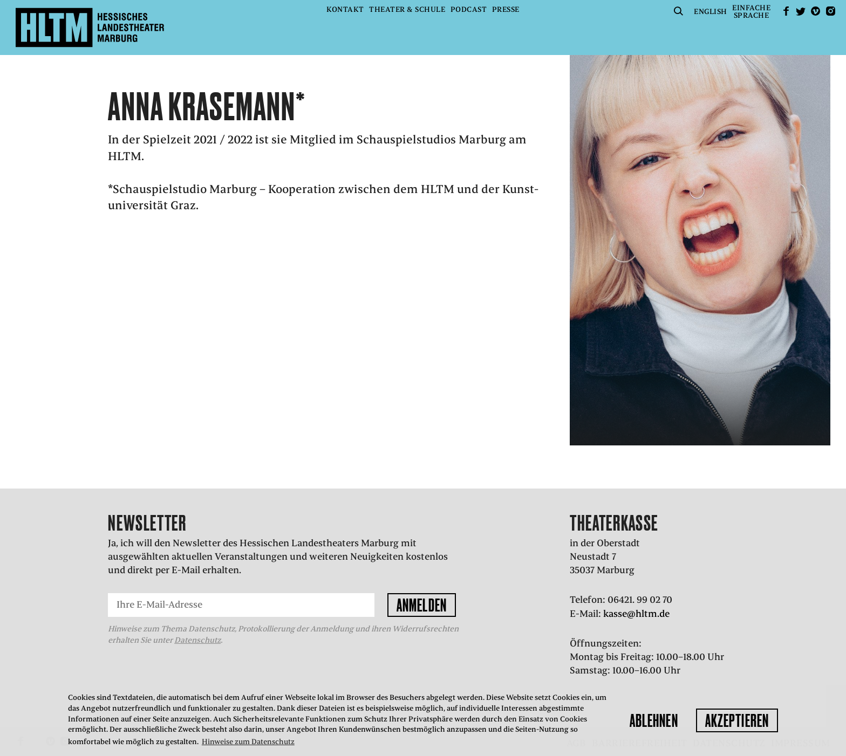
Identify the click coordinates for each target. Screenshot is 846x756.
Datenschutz (197, 640)
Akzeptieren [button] (737, 720)
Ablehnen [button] (654, 720)
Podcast (469, 9)
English (710, 11)
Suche (679, 11)
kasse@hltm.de (636, 614)
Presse (506, 9)
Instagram (830, 11)
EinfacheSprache (751, 11)
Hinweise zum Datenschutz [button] (248, 741)
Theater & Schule (407, 9)
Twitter (801, 11)
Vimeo (816, 11)
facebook (786, 11)
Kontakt (345, 9)
